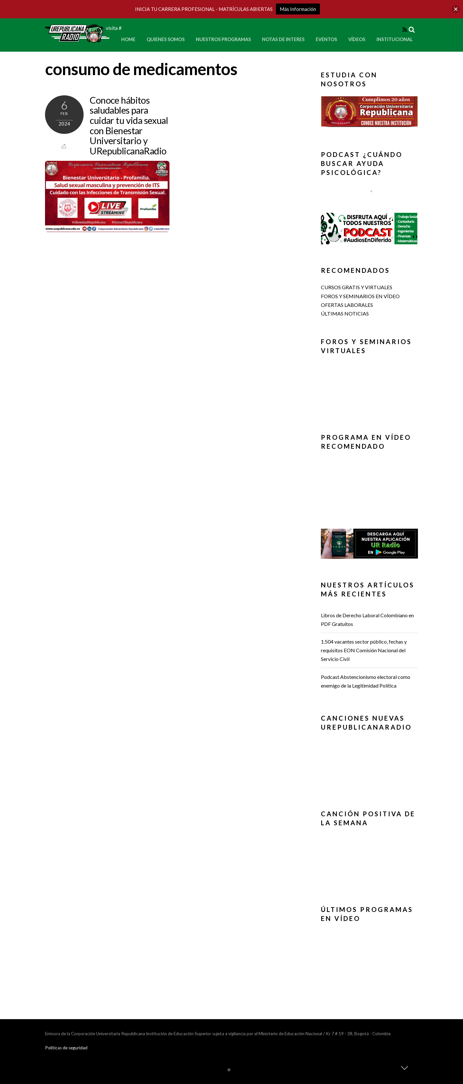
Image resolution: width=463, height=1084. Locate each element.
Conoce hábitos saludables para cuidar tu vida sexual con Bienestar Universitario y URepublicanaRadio (129, 125)
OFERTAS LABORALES (347, 305)
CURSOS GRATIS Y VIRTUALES (356, 287)
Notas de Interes (283, 39)
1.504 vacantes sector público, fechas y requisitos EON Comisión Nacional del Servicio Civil (364, 650)
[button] (369, 111)
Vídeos (356, 39)
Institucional (395, 39)
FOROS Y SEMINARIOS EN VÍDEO (360, 296)
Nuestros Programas (223, 39)
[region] (369, 113)
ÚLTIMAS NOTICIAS (345, 313)
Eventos (326, 39)
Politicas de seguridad (66, 1047)
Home (128, 39)
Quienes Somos (166, 39)
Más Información (298, 9)
